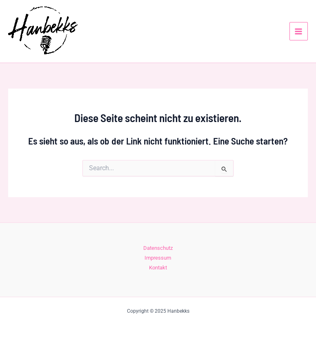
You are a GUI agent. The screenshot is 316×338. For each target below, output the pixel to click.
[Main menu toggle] (298, 31)
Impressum (158, 258)
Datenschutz (158, 248)
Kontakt (158, 268)
